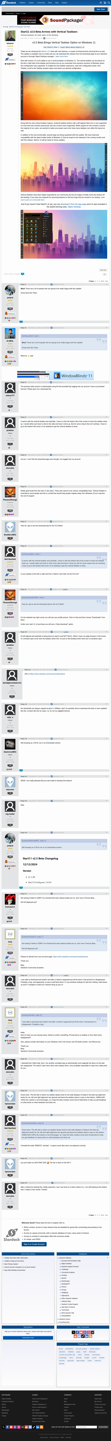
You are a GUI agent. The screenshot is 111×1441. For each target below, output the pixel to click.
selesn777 (10, 395)
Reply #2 (23, 328)
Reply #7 (23, 521)
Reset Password (99, 1410)
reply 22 (41, 1123)
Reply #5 (23, 455)
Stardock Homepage (15, 27)
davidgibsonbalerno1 (12, 683)
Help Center (98, 1399)
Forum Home (10, 13)
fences (61, 1349)
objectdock (62, 1352)
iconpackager (63, 1357)
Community (41, 3)
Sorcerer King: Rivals (38, 1421)
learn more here (62, 56)
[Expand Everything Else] (58, 1322)
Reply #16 (24, 832)
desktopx (86, 1355)
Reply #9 (23, 589)
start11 (71, 1357)
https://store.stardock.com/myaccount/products (47, 674)
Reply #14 (24, 776)
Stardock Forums (50, 38)
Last (106, 281)
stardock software (95, 1349)
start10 (80, 1355)
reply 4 (37, 554)
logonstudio (70, 1360)
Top (106, 284)
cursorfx (94, 1357)
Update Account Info (101, 1413)
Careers (66, 1407)
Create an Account (100, 1404)
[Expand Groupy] (60, 1289)
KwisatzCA (10, 907)
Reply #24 (24, 1158)
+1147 (10, 570)
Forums (66, 1421)
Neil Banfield (10, 559)
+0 (10, 479)
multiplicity (71, 1352)
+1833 (10, 953)
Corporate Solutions (8, 1401)
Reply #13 (24, 738)
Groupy (4, 1416)
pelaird (10, 298)
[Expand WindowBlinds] (60, 1315)
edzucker (10, 790)
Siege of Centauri (37, 1418)
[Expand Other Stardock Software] (60, 1298)
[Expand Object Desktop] (60, 1263)
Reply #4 (23, 417)
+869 (10, 308)
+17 (10, 765)
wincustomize (96, 1355)
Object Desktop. (74, 207)
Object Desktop (6, 1399)
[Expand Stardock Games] (58, 1319)
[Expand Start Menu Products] (60, 1307)
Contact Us (67, 1418)
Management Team (69, 1404)
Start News (27, 27)
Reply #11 (28, 669)
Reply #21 (24, 1059)
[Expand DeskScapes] (60, 1281)
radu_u (10, 717)
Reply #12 (24, 704)
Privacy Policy (44, 1437)
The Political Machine (38, 1413)
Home (5, 27)
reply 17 (40, 937)
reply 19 (39, 1015)
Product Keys (99, 1407)
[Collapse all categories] (107, 1257)
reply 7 (42, 597)
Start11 (4, 1404)
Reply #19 (24, 975)
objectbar (61, 1363)
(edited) (65, 589)
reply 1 (36, 336)
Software (23, 3)
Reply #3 (23, 382)
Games (31, 3)
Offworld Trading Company (40, 1416)
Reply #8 (23, 546)
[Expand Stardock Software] (58, 1258)
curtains (89, 1360)
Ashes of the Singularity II (40, 1399)
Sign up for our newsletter (63, 1427)
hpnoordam (10, 1104)
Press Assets (68, 1413)
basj (10, 942)
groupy (78, 1352)
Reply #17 (24, 894)
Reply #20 (24, 1007)
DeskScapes (5, 1410)
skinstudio (79, 1357)
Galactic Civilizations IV (39, 1404)
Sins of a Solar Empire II (39, 1407)
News (50, 3)
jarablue (10, 430)
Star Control (35, 1410)
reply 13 (43, 841)
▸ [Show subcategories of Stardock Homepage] (22, 27)
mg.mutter (10, 814)
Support (64, 3)
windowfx (101, 1357)
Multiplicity (5, 1413)
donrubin (10, 468)
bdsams (10, 43)
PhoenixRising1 (10, 500)
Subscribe (103, 1427)
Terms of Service (54, 1437)
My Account (98, 1401)
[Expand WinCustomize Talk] (60, 1313)
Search (18, 13)
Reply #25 (24, 1183)
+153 (10, 54)
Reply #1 (23, 284)
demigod (86, 1357)
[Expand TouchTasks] (60, 1310)
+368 (10, 510)
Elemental (35, 1401)
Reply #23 (24, 1115)
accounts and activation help (67, 1355)
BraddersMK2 (10, 535)
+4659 (10, 352)
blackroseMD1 (10, 752)
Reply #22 (24, 1090)
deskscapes (92, 1352)
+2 (10, 731)
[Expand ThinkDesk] (60, 1269)
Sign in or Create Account (34, 1244)
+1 (10, 444)
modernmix (98, 1360)
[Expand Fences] (60, 1287)
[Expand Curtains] (60, 1275)
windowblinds (69, 1349)
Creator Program (69, 1416)
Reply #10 (24, 632)
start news (103, 270)
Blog (56, 3)
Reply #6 (23, 486)
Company (68, 1395)
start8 (84, 1352)
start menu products (81, 1349)
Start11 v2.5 (45, 51)
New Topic (101, 9)
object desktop (81, 1360)
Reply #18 (24, 928)
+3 (10, 406)
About (65, 1399)
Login (24, 13)
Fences (4, 1407)
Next (102, 281)
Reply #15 (24, 801)
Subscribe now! (28, 1338)
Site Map (68, 1437)
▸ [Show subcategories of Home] (7, 27)
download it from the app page (73, 204)
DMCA (62, 1437)
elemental (62, 1360)
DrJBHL (10, 341)
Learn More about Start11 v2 (72, 47)
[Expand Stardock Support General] (60, 1266)
